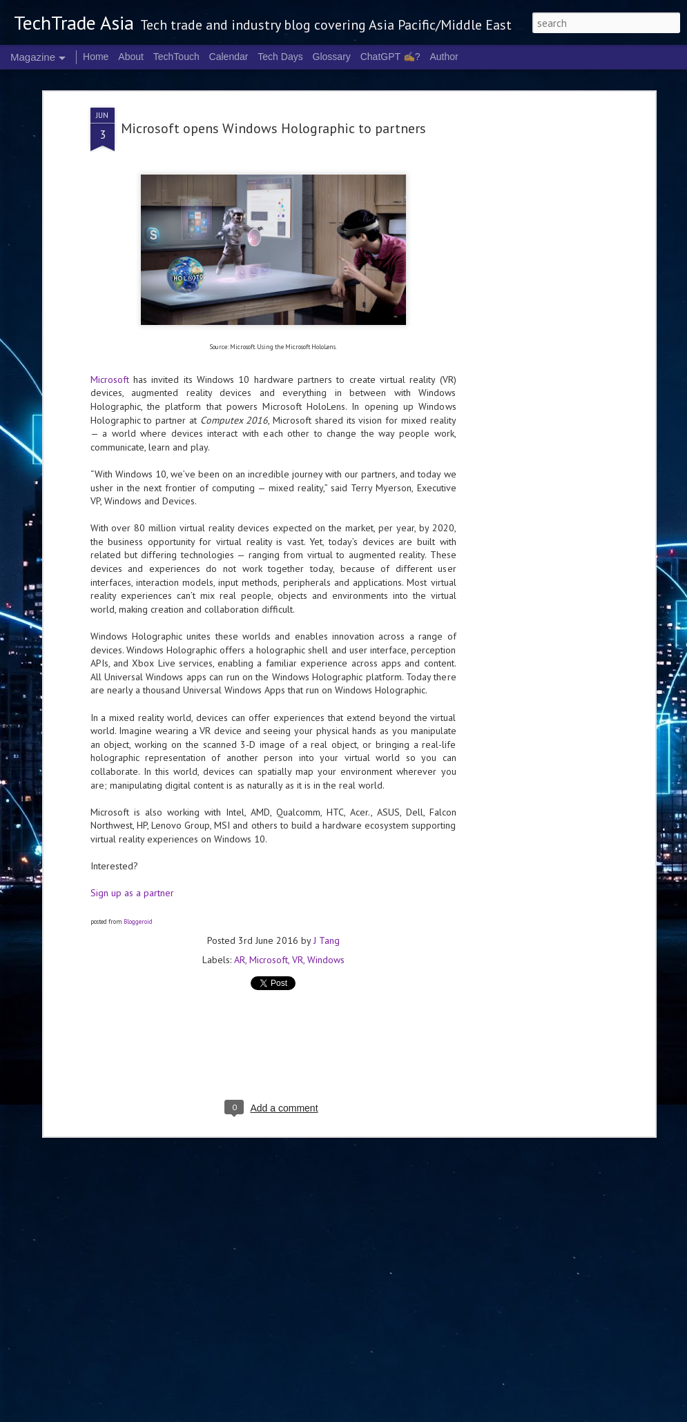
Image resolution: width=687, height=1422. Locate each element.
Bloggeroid (138, 832)
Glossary (332, 56)
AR (239, 871)
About (131, 56)
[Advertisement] (532, 236)
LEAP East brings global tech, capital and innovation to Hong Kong (213, 1325)
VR (297, 871)
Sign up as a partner (132, 804)
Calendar (229, 56)
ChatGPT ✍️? (390, 56)
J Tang (326, 852)
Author (443, 56)
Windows (326, 871)
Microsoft (109, 290)
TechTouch (176, 56)
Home (95, 56)
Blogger (526, 1414)
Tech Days (280, 56)
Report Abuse (564, 1414)
